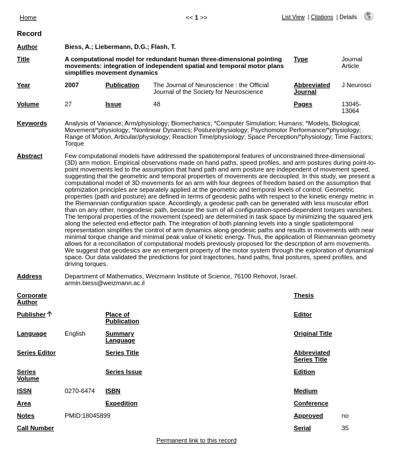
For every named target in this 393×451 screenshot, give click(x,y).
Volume (28, 104)
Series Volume (28, 375)
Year (23, 85)
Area (24, 403)
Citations (322, 17)
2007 (72, 85)
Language (32, 333)
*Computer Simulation (244, 123)
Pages (303, 104)
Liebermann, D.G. (121, 46)
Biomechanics (191, 123)
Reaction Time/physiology (208, 136)
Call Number (35, 428)
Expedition (121, 403)
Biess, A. (78, 46)
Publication (122, 85)
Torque (74, 143)
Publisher (31, 314)
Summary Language (120, 337)
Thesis (304, 295)
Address (29, 276)
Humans (290, 123)
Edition (304, 371)
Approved (308, 415)
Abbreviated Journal (312, 88)
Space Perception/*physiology (290, 136)
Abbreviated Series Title (312, 356)
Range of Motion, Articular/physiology (117, 136)
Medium (306, 390)
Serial (302, 428)
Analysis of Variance (93, 123)
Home (28, 17)
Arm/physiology (145, 123)
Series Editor (36, 352)
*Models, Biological (332, 123)
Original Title (313, 333)
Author (27, 46)
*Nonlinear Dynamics (161, 130)
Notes (25, 415)
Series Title (122, 352)
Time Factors (352, 136)
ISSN (24, 390)
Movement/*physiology (96, 130)
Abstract (29, 155)
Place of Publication (122, 317)
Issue (113, 104)
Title (23, 59)
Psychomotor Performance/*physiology (305, 130)
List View (293, 17)
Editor (303, 314)
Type (301, 59)
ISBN (112, 390)
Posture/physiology (221, 130)
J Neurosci (357, 85)
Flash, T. (163, 46)
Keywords (32, 123)
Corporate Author (32, 298)
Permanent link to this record (196, 440)
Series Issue (123, 371)
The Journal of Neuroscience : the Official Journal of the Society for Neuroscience (211, 88)
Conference (311, 403)
